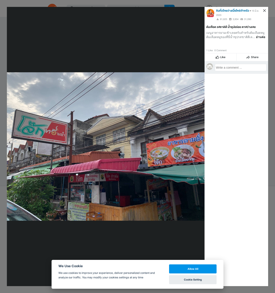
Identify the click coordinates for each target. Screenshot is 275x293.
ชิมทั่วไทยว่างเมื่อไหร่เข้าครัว (232, 10)
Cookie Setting (193, 280)
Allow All (193, 269)
